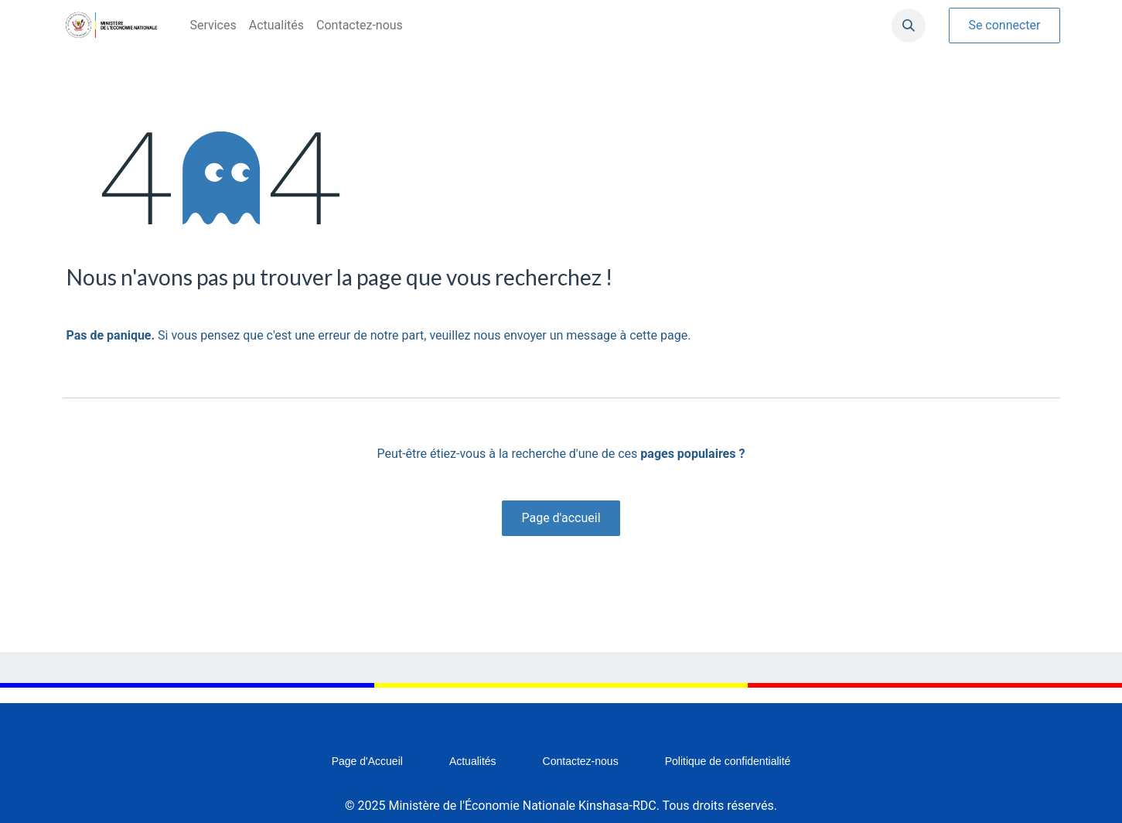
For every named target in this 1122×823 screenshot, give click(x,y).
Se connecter (1004, 25)
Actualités (472, 761)
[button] (909, 26)
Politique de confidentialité (728, 761)
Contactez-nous (581, 761)
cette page (658, 335)
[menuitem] (212, 25)
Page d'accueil (560, 518)
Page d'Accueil (367, 761)
